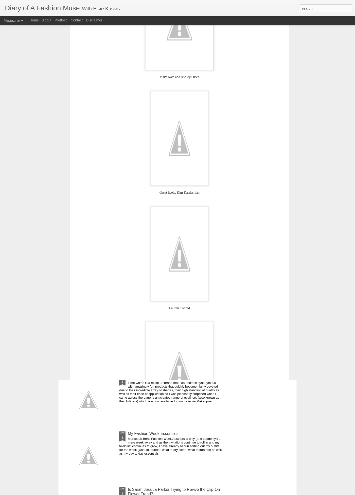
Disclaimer (94, 20)
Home (34, 20)
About (47, 20)
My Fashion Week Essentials (153, 433)
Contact (77, 20)
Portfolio (61, 20)
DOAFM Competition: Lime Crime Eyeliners (166, 378)
